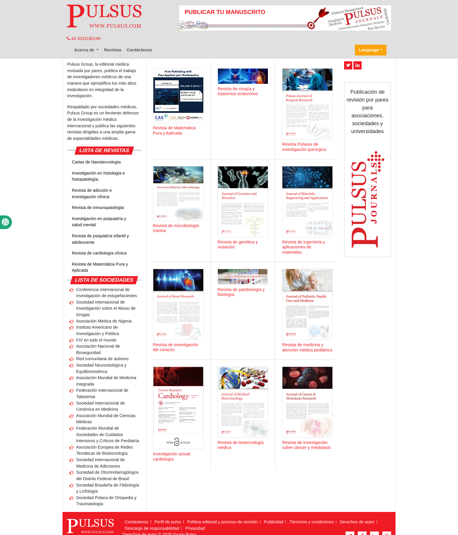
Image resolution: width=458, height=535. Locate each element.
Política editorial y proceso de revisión (222, 522)
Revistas (112, 50)
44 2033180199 (83, 38)
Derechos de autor (357, 522)
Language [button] (369, 50)
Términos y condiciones (311, 522)
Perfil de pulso (168, 522)
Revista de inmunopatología (98, 207)
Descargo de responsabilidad (152, 528)
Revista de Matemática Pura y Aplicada (100, 267)
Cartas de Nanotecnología (96, 162)
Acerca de (85, 50)
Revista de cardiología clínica (99, 253)
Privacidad (195, 528)
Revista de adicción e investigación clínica (92, 193)
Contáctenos (139, 50)
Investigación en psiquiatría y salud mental (99, 221)
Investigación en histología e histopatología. (98, 176)
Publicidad (273, 522)
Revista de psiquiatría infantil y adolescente (100, 239)
